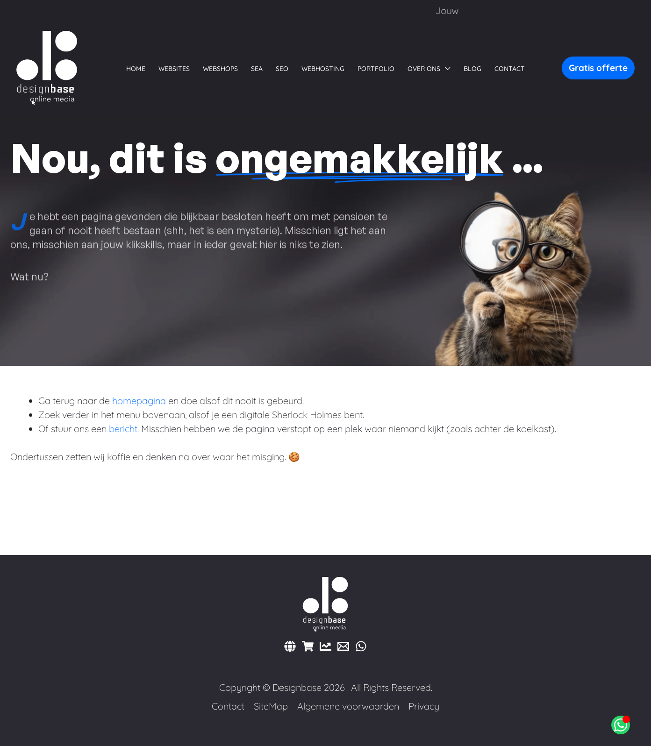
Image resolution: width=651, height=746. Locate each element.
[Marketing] (325, 646)
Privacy (423, 706)
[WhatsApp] (361, 646)
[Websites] (290, 646)
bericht (123, 428)
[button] (429, 68)
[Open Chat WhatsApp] (620, 725)
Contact (228, 706)
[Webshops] (307, 646)
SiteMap (271, 706)
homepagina (139, 400)
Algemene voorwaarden (348, 706)
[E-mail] (343, 646)
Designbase (297, 687)
